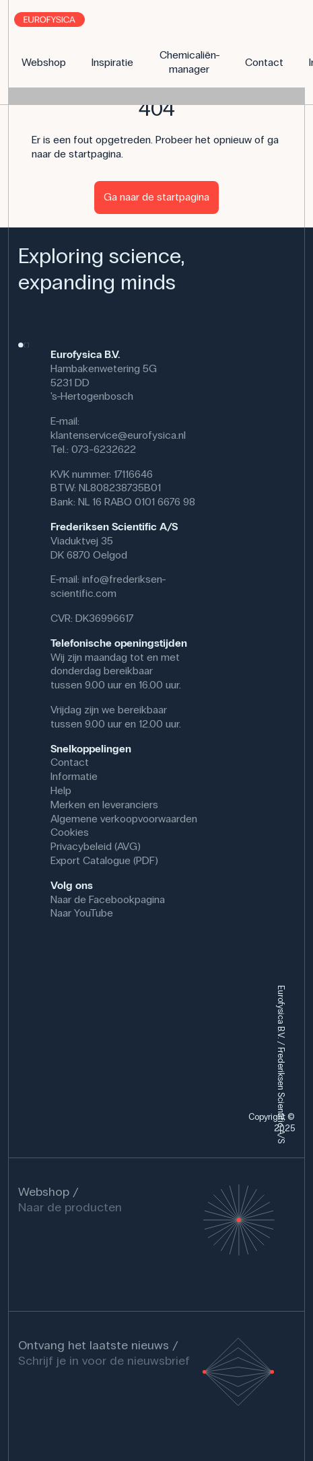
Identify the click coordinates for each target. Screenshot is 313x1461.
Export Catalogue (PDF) (104, 860)
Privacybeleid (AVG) (95, 846)
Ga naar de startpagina (156, 196)
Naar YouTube (81, 912)
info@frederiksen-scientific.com (108, 586)
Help (60, 790)
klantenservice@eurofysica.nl (118, 435)
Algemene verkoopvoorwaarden (123, 818)
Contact (69, 762)
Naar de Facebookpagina (107, 899)
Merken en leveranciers (104, 804)
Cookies (69, 832)
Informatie (74, 776)
